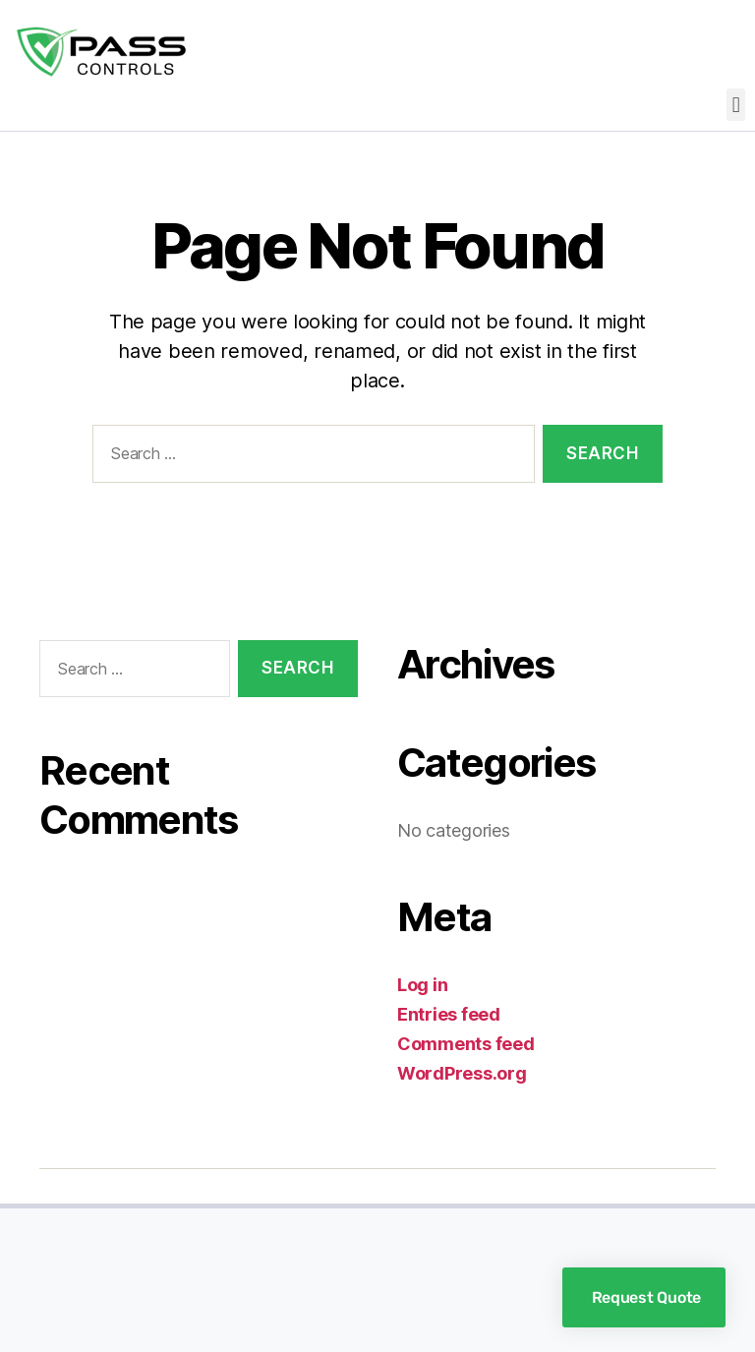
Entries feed (448, 1014)
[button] (735, 104)
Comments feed (466, 1043)
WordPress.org (462, 1073)
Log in (422, 984)
